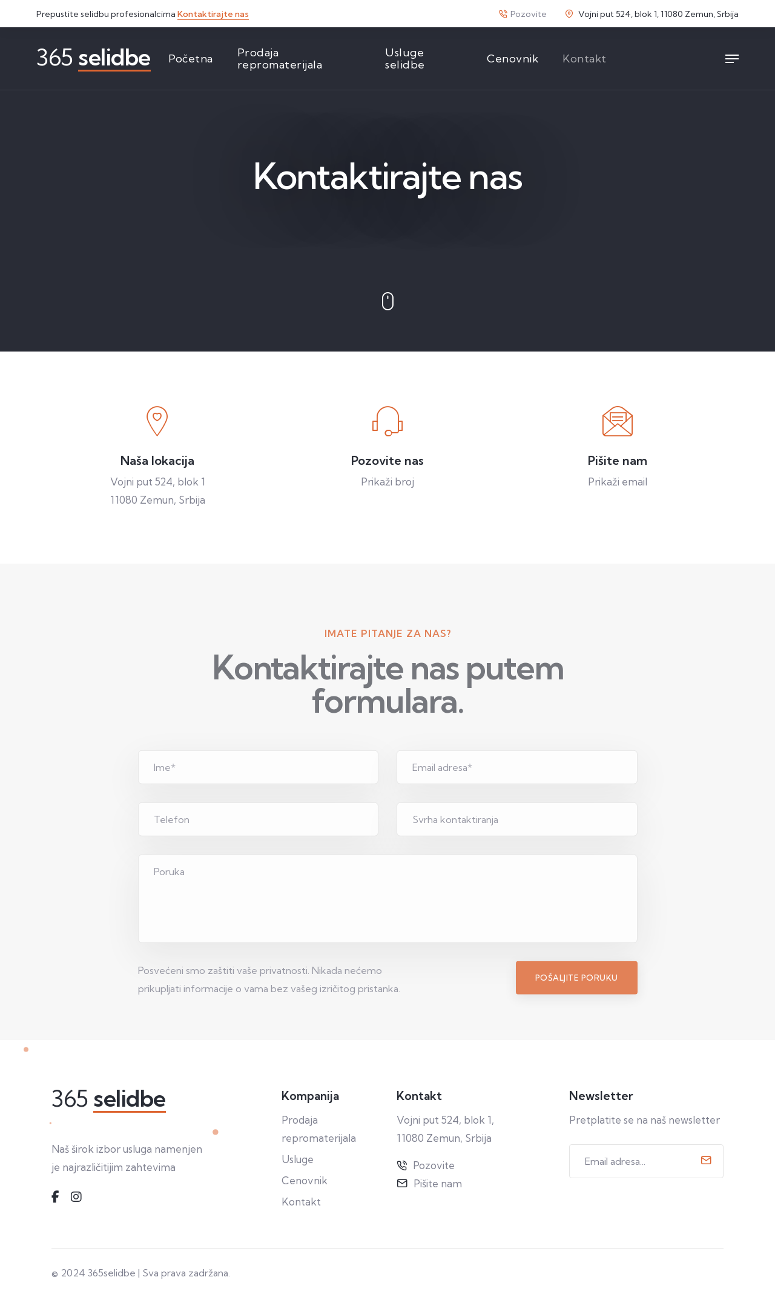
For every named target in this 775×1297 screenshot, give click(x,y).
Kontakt (584, 58)
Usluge (298, 1159)
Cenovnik (512, 58)
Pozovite (523, 13)
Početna (190, 58)
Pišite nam (438, 1183)
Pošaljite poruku (576, 1013)
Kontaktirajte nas (213, 13)
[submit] (706, 1161)
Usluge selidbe (405, 58)
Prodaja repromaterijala (280, 58)
